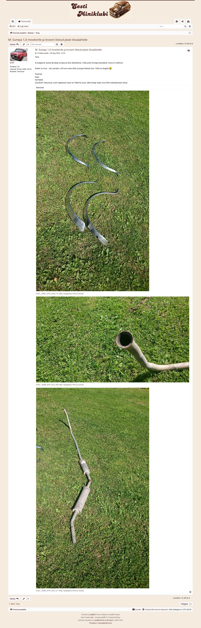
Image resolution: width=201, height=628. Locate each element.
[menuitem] (176, 21)
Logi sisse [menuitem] (183, 22)
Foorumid (25, 21)
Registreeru (38, 26)
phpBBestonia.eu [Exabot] (104, 620)
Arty (92, 617)
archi (12, 63)
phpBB (92, 614)
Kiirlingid (13, 22)
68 (18, 67)
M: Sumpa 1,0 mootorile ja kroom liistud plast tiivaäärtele (47, 40)
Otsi (13, 26)
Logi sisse (24, 26)
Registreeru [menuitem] (189, 22)
